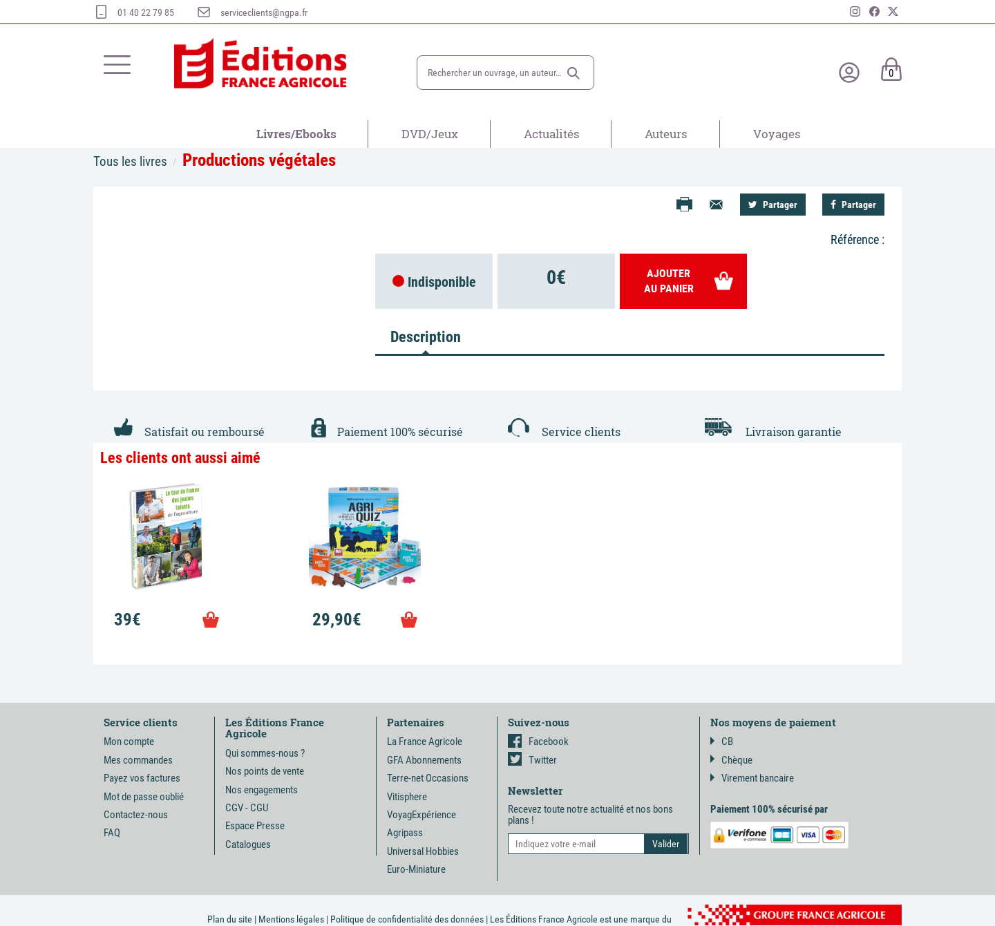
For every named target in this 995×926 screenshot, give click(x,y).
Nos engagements (261, 790)
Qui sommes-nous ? (265, 753)
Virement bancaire (752, 778)
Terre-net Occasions (427, 778)
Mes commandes (138, 760)
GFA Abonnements (424, 760)
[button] (573, 73)
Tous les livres (130, 161)
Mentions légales (291, 919)
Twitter (532, 760)
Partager (772, 204)
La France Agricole (424, 741)
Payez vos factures (142, 778)
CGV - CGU (246, 808)
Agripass (405, 832)
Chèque (731, 760)
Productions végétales (259, 160)
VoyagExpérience (421, 815)
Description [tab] (425, 337)
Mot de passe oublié (144, 797)
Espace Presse (255, 826)
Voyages (777, 134)
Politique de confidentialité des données (407, 919)
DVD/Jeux (429, 134)
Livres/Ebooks (296, 134)
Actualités (552, 134)
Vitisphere (407, 797)
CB (721, 741)
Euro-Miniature (416, 869)
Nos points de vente (264, 771)
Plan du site (229, 919)
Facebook (538, 741)
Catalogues (248, 844)
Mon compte (129, 741)
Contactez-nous (136, 815)
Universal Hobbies (423, 851)
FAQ (112, 832)
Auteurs (666, 134)
